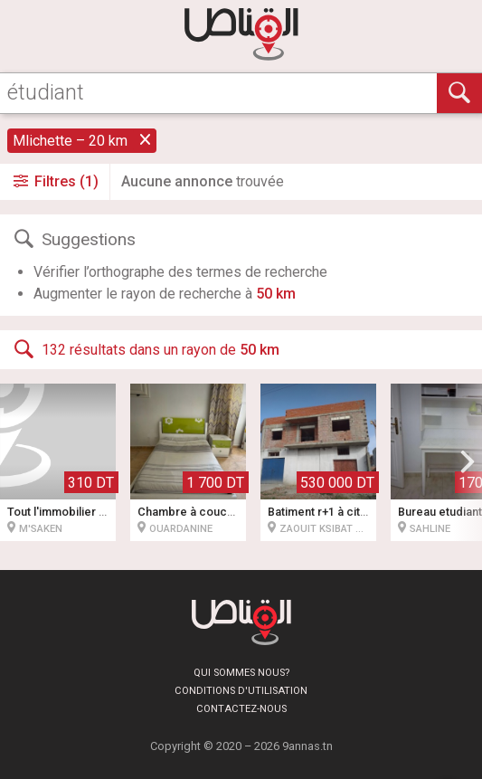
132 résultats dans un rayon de (145, 349)
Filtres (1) (55, 181)
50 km (276, 293)
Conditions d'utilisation (241, 691)
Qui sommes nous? (241, 673)
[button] (467, 462)
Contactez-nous (241, 709)
